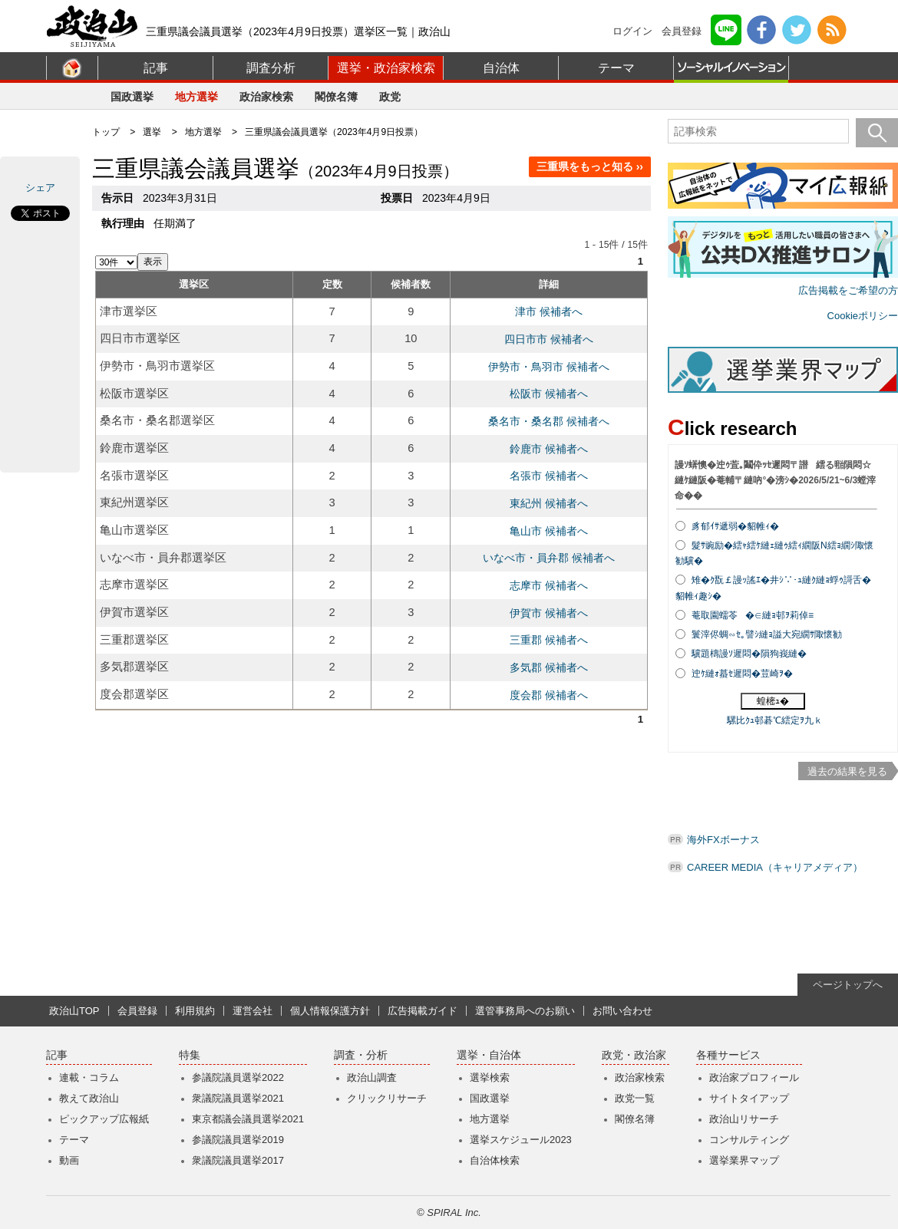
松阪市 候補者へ (549, 393)
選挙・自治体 (489, 1055)
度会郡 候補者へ (549, 695)
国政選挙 (132, 97)
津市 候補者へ (549, 311)
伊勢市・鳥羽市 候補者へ (548, 367)
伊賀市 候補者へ (549, 613)
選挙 (152, 132)
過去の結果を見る (847, 771)
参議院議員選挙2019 (238, 1140)
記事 (156, 67)
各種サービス (728, 1055)
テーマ (616, 67)
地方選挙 (196, 97)
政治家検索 (266, 97)
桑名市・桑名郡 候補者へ (548, 421)
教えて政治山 (89, 1098)
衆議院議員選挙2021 (238, 1098)
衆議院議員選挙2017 (238, 1160)
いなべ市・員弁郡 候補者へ (549, 558)
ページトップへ (848, 984)
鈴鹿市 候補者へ (549, 449)
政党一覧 (635, 1098)
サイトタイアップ (749, 1098)
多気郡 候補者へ (549, 667)
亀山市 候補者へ (549, 531)
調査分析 (270, 67)
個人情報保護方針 (330, 1010)
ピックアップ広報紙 (104, 1119)
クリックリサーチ (387, 1098)
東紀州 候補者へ (549, 503)
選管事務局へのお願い (525, 1010)
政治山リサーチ (744, 1119)
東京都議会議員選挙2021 (248, 1119)
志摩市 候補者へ (549, 585)
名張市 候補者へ (549, 476)
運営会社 (252, 1010)
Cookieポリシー (862, 315)
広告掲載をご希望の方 (848, 290)
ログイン (632, 31)
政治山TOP (74, 1010)
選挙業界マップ (744, 1160)
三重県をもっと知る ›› (589, 166)
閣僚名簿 (336, 97)
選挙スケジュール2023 (521, 1140)
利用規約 (195, 1010)
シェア (40, 187)
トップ (106, 132)
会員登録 (682, 31)
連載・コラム (89, 1077)
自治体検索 (495, 1160)
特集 (189, 1055)
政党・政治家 (634, 1055)
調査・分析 (361, 1055)
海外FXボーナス (723, 839)
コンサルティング (749, 1140)
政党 (390, 97)
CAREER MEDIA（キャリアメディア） (775, 867)
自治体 (501, 67)
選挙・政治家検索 (386, 67)
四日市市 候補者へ (548, 339)
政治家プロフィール (754, 1077)
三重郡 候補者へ (549, 640)
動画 (69, 1160)
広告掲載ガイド (422, 1010)
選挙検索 (490, 1077)
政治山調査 (372, 1077)
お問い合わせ (622, 1010)
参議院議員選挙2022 (238, 1077)
